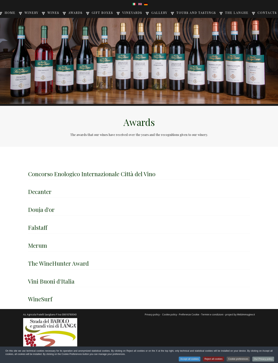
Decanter (40, 191)
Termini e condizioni (212, 314)
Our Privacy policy (263, 359)
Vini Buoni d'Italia (51, 281)
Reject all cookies (213, 359)
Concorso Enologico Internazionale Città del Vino (91, 174)
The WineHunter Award (58, 263)
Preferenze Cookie (189, 314)
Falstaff (37, 227)
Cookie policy (169, 314)
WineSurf (40, 299)
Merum (37, 245)
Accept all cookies (189, 359)
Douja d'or (41, 209)
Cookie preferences (238, 359)
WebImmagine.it (246, 314)
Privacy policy (152, 314)
